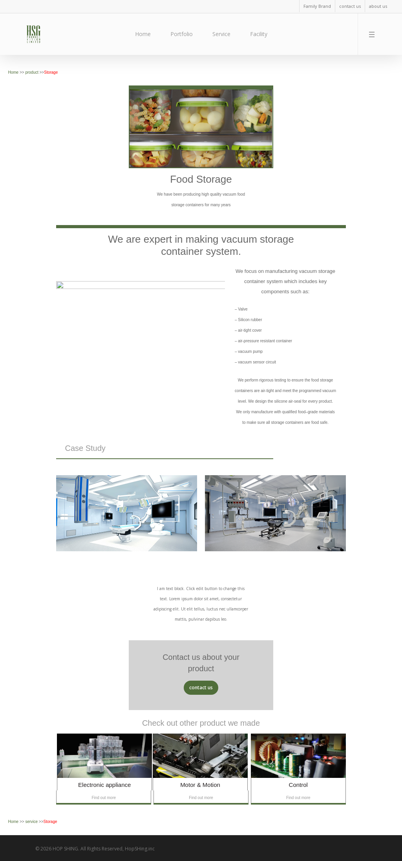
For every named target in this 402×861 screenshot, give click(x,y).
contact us (350, 6)
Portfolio (181, 34)
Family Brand (317, 6)
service (31, 821)
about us (378, 6)
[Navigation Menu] (373, 34)
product (32, 72)
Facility (258, 34)
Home (143, 34)
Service (221, 34)
